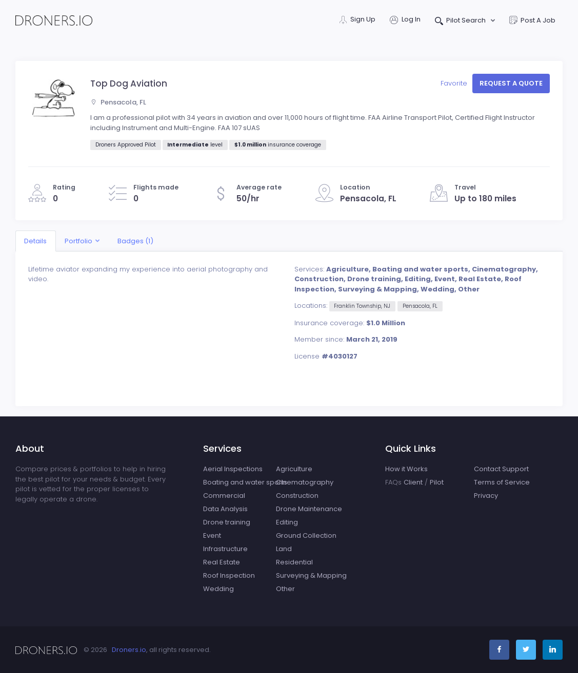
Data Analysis (225, 509)
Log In (405, 20)
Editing (287, 522)
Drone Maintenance (309, 509)
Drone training (226, 522)
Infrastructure (225, 549)
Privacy (486, 495)
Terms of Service (502, 482)
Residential (294, 562)
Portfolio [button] (78, 241)
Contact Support (501, 469)
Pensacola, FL (118, 102)
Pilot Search (461, 21)
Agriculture (294, 469)
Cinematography (304, 482)
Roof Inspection (229, 575)
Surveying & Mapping (311, 575)
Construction (297, 495)
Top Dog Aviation (128, 83)
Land (284, 549)
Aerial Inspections (233, 469)
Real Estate (221, 562)
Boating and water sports (245, 482)
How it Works (406, 469)
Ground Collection (306, 535)
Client (413, 482)
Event (212, 535)
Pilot (437, 482)
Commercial (224, 495)
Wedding (218, 589)
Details (35, 241)
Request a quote (511, 83)
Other (285, 589)
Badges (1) (135, 241)
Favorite (455, 83)
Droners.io (129, 650)
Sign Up (357, 20)
